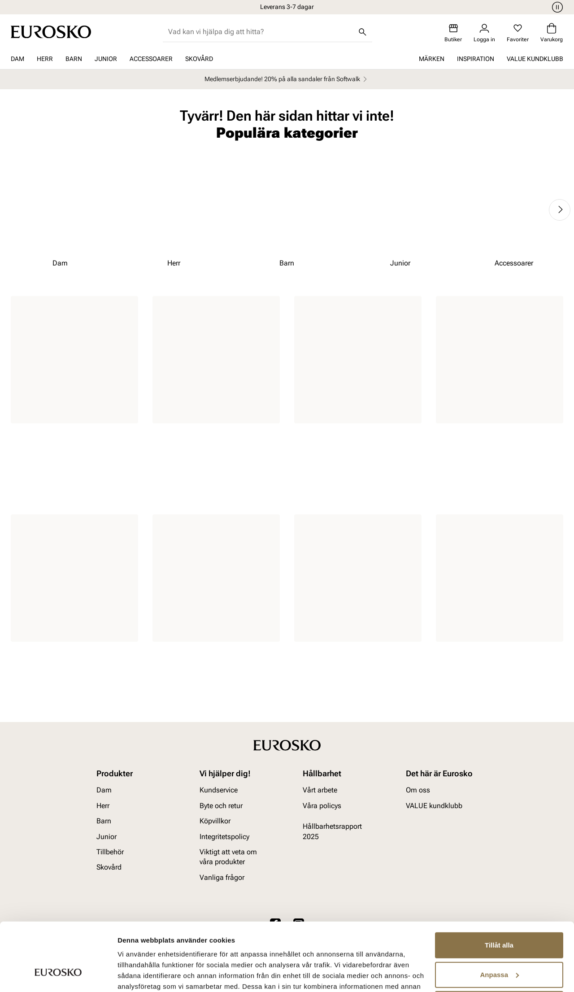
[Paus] (556, 7)
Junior (106, 58)
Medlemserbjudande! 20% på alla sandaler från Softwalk (287, 79)
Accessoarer (151, 58)
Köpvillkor (215, 821)
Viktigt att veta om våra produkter (228, 857)
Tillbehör (110, 852)
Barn (73, 58)
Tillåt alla (499, 887)
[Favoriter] (517, 33)
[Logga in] (484, 33)
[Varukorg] (551, 33)
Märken (431, 58)
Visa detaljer (137, 974)
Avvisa (499, 945)
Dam (17, 58)
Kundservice (219, 790)
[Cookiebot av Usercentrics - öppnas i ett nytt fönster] (58, 974)
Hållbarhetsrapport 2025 (332, 831)
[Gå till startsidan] (51, 32)
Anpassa (499, 916)
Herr (45, 58)
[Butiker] (453, 33)
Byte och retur (221, 805)
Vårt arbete (320, 790)
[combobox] (260, 32)
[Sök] (362, 32)
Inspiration (475, 58)
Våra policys (322, 805)
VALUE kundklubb (535, 58)
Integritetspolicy (224, 836)
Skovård (199, 58)
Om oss (418, 790)
